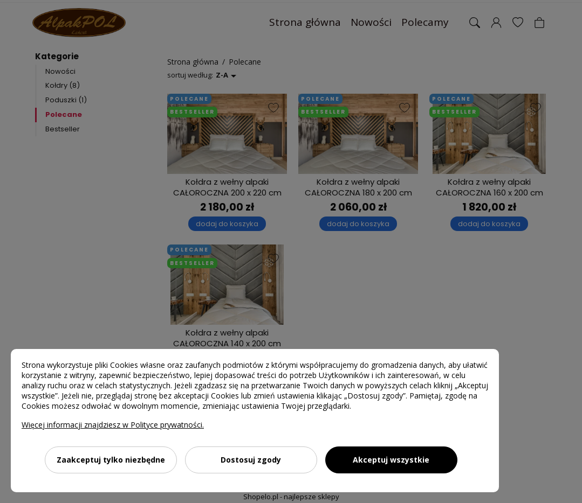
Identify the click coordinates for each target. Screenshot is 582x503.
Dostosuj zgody (251, 460)
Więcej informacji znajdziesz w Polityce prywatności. (113, 425)
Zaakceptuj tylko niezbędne (111, 460)
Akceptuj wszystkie (391, 460)
